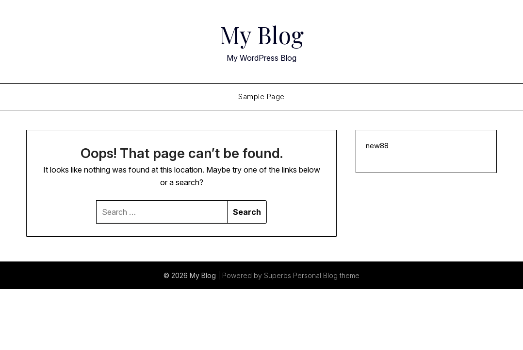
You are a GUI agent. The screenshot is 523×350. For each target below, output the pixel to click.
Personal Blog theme (326, 275)
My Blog (262, 34)
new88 (377, 145)
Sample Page (261, 96)
